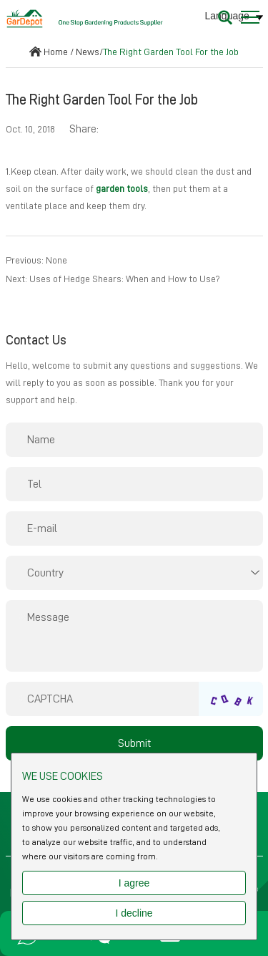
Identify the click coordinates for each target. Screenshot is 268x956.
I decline (133, 913)
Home (56, 52)
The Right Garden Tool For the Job (171, 52)
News (87, 52)
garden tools (122, 188)
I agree (134, 883)
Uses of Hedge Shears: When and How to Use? (124, 279)
